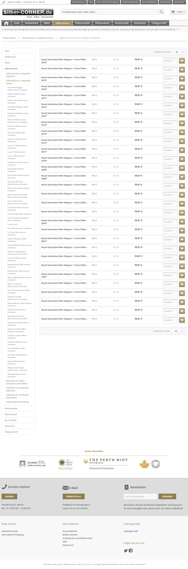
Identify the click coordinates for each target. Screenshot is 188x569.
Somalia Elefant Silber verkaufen (16, 349)
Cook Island (12, 224)
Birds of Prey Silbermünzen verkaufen (18, 189)
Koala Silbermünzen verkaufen (15, 170)
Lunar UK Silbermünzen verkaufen (17, 259)
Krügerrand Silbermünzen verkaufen (18, 114)
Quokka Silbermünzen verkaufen (16, 310)
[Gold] (16, 23)
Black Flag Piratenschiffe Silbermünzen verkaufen (17, 195)
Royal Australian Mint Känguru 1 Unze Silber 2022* (63, 61)
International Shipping (107, 2)
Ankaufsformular (9, 531)
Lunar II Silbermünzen (16, 152)
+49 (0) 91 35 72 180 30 (34, 2)
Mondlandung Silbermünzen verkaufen (19, 265)
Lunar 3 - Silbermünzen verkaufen (16, 146)
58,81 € (138, 318)
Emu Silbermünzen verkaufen (19, 228)
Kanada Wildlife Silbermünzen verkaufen (19, 246)
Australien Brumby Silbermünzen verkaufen (17, 182)
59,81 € (138, 59)
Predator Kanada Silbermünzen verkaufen (17, 297)
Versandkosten (149, 2)
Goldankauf (10, 56)
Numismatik (10, 420)
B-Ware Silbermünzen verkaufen (16, 95)
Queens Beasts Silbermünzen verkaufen (19, 304)
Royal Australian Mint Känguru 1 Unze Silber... (64, 68)
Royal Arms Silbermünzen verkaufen (17, 323)
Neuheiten (10, 426)
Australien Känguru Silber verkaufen (17, 108)
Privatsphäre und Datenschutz (78, 538)
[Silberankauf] (62, 23)
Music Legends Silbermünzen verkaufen (19, 278)
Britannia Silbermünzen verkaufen (17, 127)
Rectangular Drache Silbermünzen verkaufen (17, 317)
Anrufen (9, 496)
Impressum (68, 545)
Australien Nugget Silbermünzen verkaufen (17, 88)
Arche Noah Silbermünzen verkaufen (18, 176)
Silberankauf (11, 68)
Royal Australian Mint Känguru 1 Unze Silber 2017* (63, 97)
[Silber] (47, 23)
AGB (65, 541)
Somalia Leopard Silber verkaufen (16, 336)
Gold (7, 51)
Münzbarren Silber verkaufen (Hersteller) (16, 382)
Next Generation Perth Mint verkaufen (18, 291)
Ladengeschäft (131, 531)
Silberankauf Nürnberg (17, 401)
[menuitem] (112, 13)
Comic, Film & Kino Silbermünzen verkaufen (17, 202)
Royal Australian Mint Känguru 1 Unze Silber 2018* (63, 88)
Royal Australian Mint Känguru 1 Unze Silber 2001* (63, 240)
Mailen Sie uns (73, 496)
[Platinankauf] (102, 23)
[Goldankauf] (31, 23)
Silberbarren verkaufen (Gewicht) (17, 389)
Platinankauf (11, 414)
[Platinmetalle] (82, 23)
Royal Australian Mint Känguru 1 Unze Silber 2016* (63, 105)
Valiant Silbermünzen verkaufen (16, 362)
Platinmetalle (11, 408)
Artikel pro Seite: (162, 51)
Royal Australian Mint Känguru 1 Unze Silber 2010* (63, 159)
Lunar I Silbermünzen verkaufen (16, 157)
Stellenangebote (130, 2)
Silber (7, 62)
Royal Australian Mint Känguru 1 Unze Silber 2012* (63, 141)
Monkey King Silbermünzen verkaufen (18, 272)
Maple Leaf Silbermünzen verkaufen (17, 101)
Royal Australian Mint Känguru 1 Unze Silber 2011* (63, 150)
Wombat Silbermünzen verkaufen (16, 375)
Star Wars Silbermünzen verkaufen (17, 356)
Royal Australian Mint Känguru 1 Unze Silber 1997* (63, 275)
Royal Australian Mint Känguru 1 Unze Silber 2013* (63, 132)
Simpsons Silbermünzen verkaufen (17, 343)
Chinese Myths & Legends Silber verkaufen (18, 219)
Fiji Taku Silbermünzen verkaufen (16, 233)
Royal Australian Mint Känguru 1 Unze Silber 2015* (63, 114)
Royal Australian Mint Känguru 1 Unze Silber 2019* (63, 79)
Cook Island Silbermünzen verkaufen (18, 208)
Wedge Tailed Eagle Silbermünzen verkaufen (17, 368)
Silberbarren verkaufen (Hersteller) (17, 396)
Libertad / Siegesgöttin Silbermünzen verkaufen (17, 252)
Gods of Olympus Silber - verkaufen (17, 239)
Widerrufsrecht (70, 534)
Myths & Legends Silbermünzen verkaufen (17, 285)
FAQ (91, 2)
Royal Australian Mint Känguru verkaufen (16, 330)
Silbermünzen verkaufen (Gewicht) (18, 75)
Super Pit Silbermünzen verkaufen (17, 140)
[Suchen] (161, 12)
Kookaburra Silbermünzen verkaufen (18, 163)
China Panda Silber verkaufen (19, 214)
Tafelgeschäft (11, 431)
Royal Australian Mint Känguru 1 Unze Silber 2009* (63, 168)
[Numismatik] (121, 23)
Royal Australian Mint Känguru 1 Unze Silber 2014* (63, 123)
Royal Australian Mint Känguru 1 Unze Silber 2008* (63, 177)
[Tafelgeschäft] (159, 23)
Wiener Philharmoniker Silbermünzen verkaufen (17, 120)
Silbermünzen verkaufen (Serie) (18, 82)
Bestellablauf (78, 2)
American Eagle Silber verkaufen (16, 133)
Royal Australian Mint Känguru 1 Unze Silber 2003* (63, 222)
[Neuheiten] (140, 23)
